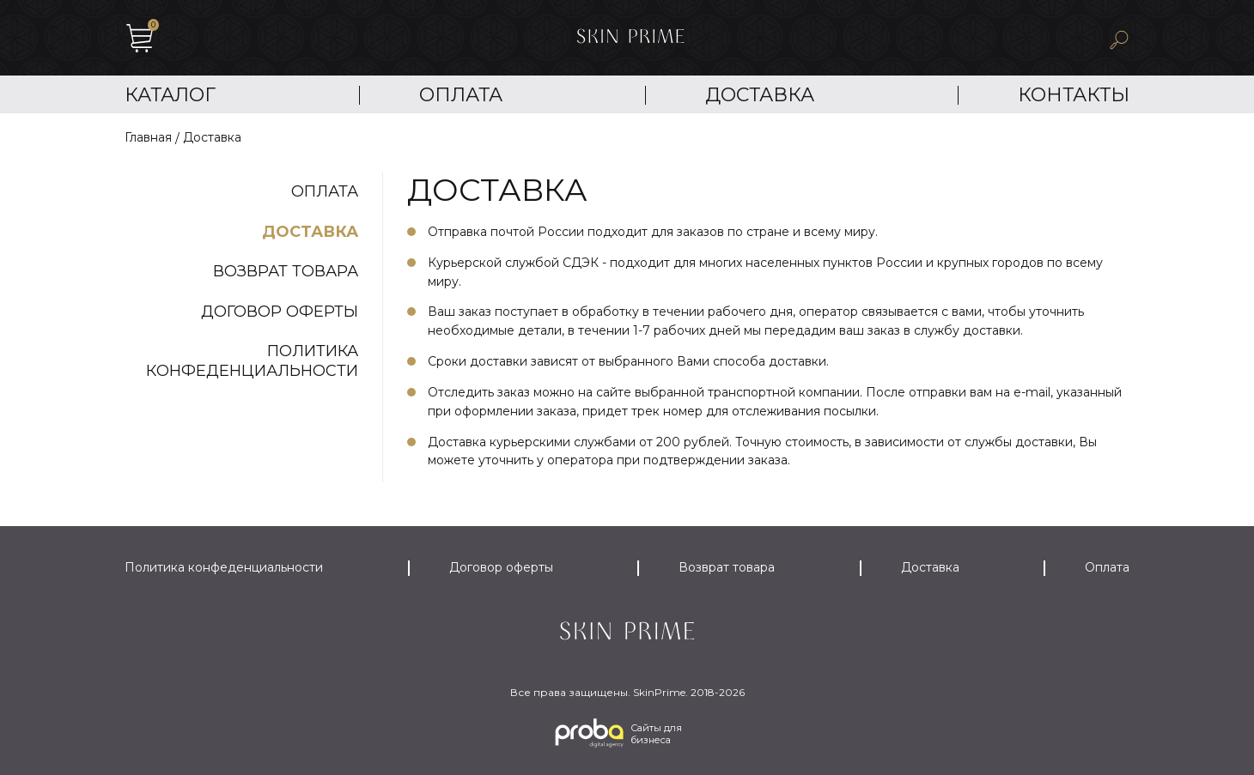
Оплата (460, 94)
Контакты (1073, 94)
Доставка (759, 94)
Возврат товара (285, 271)
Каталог (170, 94)
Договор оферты (279, 311)
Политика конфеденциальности (252, 361)
